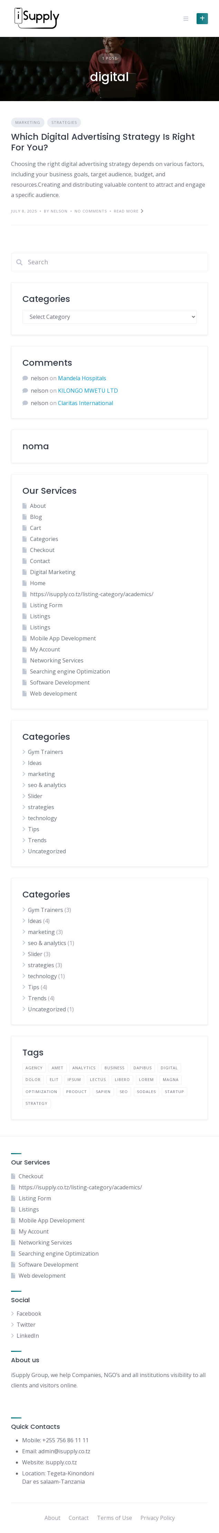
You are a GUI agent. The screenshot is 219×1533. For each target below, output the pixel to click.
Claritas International (85, 403)
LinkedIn (28, 1335)
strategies (64, 122)
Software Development (60, 682)
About (38, 506)
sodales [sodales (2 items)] (146, 1091)
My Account (45, 649)
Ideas (35, 763)
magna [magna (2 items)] (171, 1079)
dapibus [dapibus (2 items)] (142, 1067)
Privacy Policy (157, 1518)
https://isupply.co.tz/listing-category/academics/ (91, 594)
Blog (36, 517)
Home (38, 583)
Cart (35, 528)
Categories (44, 539)
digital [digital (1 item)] (169, 1067)
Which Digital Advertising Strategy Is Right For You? (103, 142)
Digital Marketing (53, 572)
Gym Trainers (45, 752)
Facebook (29, 1313)
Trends (37, 840)
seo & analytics (47, 785)
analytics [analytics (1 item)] (84, 1067)
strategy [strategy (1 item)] (37, 1103)
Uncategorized (47, 851)
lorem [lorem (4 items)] (146, 1079)
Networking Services (56, 660)
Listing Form (46, 605)
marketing (27, 122)
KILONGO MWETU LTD (88, 390)
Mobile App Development (63, 638)
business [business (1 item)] (114, 1067)
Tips (33, 829)
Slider (35, 796)
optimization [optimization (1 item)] (41, 1091)
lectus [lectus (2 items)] (98, 1079)
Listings (40, 616)
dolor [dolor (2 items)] (33, 1079)
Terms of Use (114, 1518)
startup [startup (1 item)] (174, 1091)
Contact (40, 561)
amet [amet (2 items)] (57, 1067)
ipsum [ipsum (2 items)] (74, 1079)
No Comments (90, 211)
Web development (53, 693)
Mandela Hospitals (82, 378)
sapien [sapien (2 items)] (103, 1091)
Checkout (42, 550)
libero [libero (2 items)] (122, 1079)
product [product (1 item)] (76, 1091)
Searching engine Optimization (70, 671)
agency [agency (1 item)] (34, 1067)
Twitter (26, 1324)
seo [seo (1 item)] (124, 1091)
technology (42, 818)
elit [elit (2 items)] (54, 1079)
